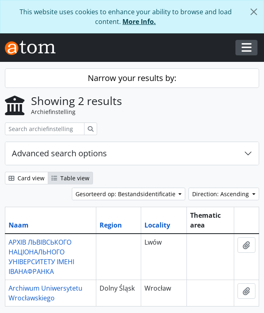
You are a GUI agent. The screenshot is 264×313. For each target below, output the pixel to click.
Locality (157, 225)
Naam (19, 225)
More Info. (139, 21)
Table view (70, 178)
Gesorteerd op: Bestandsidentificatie (126, 194)
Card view (26, 178)
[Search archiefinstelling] (44, 129)
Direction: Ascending (221, 194)
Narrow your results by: (132, 77)
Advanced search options (59, 153)
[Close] (254, 11)
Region (111, 225)
